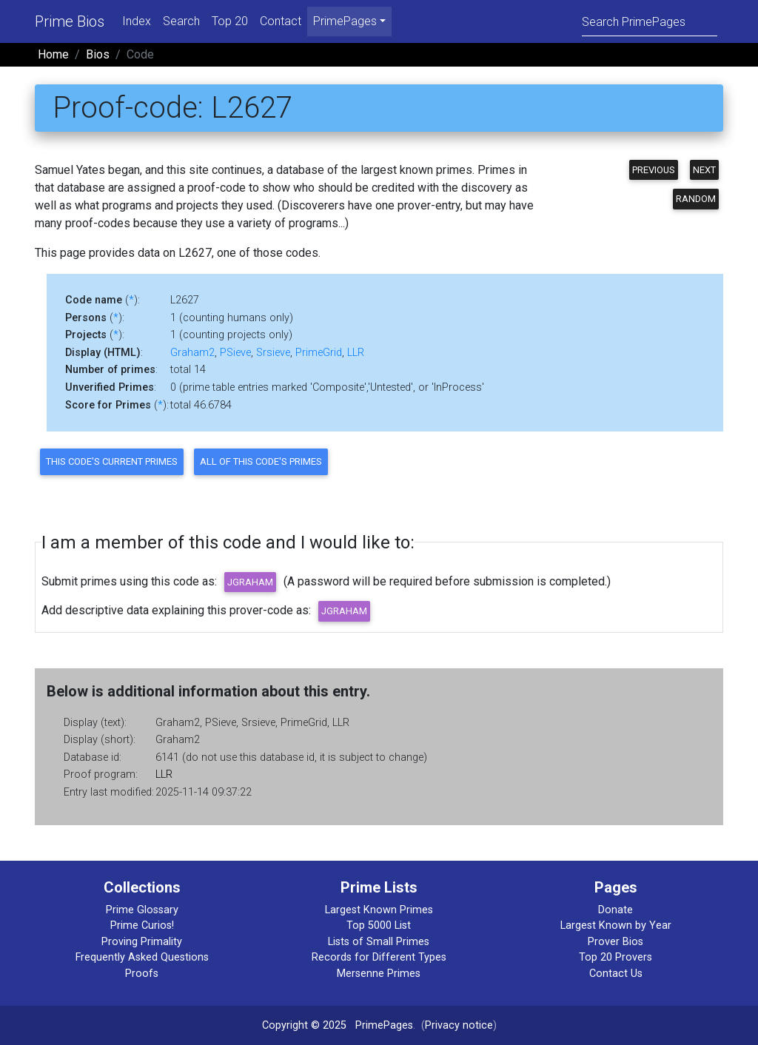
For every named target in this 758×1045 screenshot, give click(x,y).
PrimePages (384, 1025)
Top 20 (230, 21)
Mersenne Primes (378, 973)
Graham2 (192, 352)
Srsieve (273, 352)
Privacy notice (459, 1025)
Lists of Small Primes (378, 941)
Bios (98, 54)
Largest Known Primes (379, 910)
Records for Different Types (379, 957)
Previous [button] (653, 169)
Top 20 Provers (615, 957)
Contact (280, 21)
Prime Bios (69, 21)
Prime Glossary (142, 910)
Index (136, 21)
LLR (355, 352)
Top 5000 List (378, 925)
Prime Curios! (142, 925)
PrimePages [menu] (345, 21)
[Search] (649, 21)
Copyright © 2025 (304, 1025)
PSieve (235, 352)
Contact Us (616, 973)
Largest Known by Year (615, 925)
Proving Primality (141, 941)
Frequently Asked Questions (142, 957)
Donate (615, 910)
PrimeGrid (318, 352)
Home (53, 54)
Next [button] (704, 169)
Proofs (141, 973)
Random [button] (696, 198)
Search (181, 21)
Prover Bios (615, 941)
